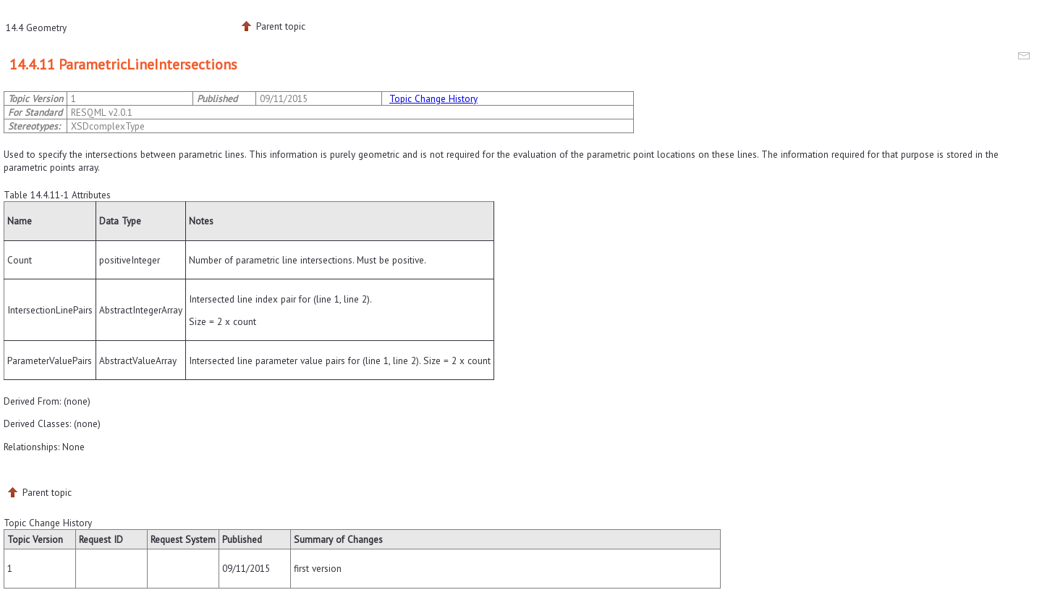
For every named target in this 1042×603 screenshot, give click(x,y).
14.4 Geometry (36, 27)
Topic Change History (433, 98)
